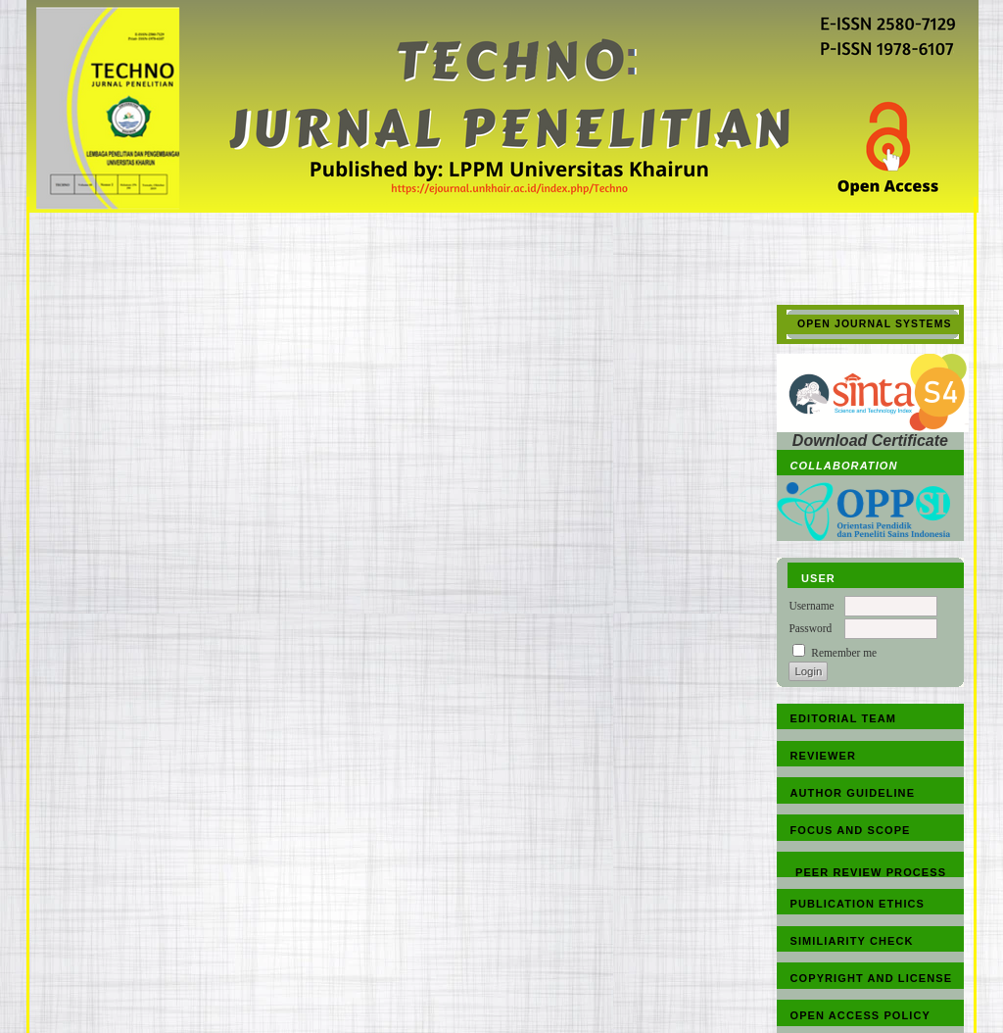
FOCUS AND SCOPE (850, 830)
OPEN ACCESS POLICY (860, 1015)
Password (810, 628)
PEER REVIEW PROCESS (870, 872)
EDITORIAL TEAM (843, 718)
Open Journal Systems (874, 324)
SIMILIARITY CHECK (852, 941)
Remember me (844, 653)
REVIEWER (823, 756)
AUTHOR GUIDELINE (853, 793)
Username (811, 606)
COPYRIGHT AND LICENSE (871, 978)
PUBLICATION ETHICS (858, 904)
